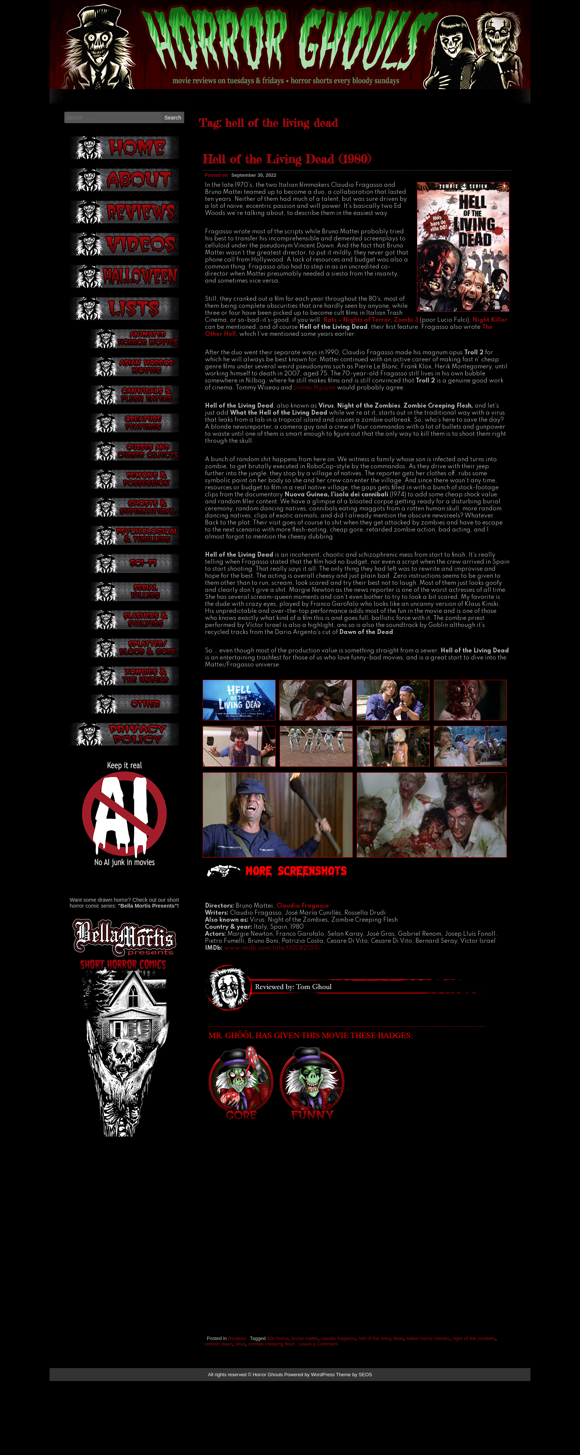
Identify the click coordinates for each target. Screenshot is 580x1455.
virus (240, 1418)
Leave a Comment (318, 1418)
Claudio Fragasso (302, 980)
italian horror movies (427, 1412)
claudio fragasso (338, 1412)
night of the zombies (473, 1412)
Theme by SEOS (354, 1448)
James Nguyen (314, 462)
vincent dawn (219, 1418)
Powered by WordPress (309, 1448)
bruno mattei (304, 1412)
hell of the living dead (381, 1412)
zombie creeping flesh (271, 1418)
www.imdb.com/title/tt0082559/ (272, 1023)
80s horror (278, 1412)
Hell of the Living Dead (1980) (287, 233)
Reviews (237, 1412)
